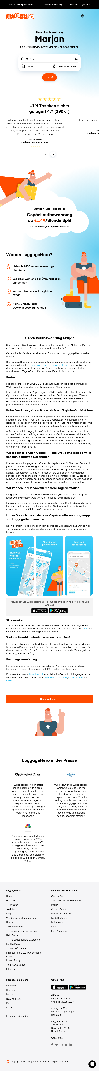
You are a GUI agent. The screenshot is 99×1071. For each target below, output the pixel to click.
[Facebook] (52, 1045)
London (10, 994)
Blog (8, 913)
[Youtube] (66, 1045)
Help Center (12, 935)
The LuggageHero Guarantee (24, 939)
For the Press (13, 943)
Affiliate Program (14, 926)
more (50, 134)
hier (85, 628)
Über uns (10, 900)
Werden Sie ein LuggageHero (21, 917)
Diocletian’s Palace (61, 913)
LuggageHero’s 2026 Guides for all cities (24, 954)
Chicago (10, 989)
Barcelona (11, 985)
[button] (92, 1064)
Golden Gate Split (60, 909)
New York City (13, 998)
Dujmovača (57, 922)
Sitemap (10, 968)
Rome (9, 1007)
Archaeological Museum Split (66, 900)
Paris (8, 1003)
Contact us (57, 1037)
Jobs (12, 909)
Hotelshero (12, 922)
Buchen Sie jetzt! (49, 698)
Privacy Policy (13, 960)
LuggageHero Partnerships (23, 930)
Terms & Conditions (16, 964)
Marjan (54, 904)
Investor (13, 904)
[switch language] (82, 16)
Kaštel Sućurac (59, 917)
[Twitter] (57, 1045)
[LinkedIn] (71, 1045)
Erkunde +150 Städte (17, 1015)
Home (9, 896)
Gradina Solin (58, 896)
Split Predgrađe (59, 930)
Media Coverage (17, 948)
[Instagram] (61, 1045)
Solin (53, 926)
